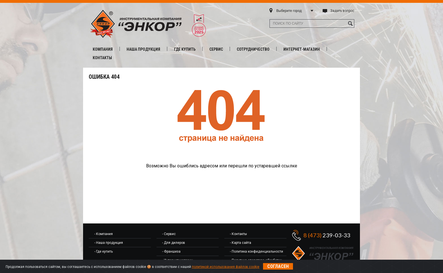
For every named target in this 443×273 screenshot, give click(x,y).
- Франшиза (171, 251)
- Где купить (103, 251)
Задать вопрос (342, 11)
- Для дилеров (173, 243)
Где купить (185, 49)
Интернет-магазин (301, 49)
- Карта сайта (240, 243)
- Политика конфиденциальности (256, 251)
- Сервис (169, 234)
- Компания (103, 234)
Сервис (216, 49)
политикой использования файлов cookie (225, 267)
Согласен (278, 266)
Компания (103, 49)
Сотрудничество (253, 49)
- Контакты (238, 234)
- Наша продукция (108, 243)
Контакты (102, 58)
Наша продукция (143, 49)
